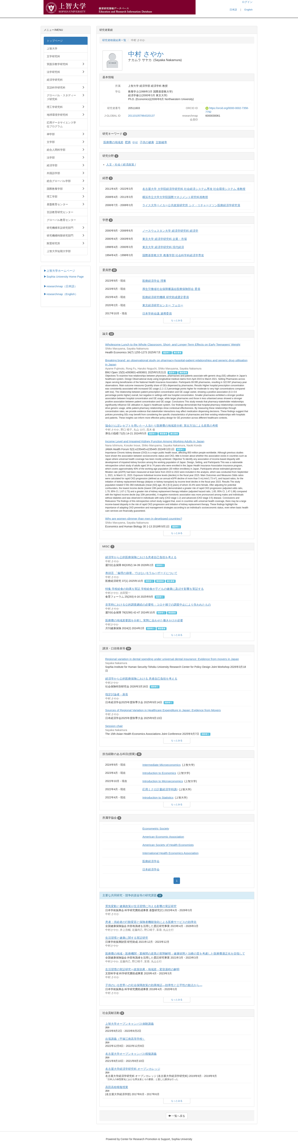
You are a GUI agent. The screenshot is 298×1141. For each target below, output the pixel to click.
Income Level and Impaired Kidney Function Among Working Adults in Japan (154, 441)
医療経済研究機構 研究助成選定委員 (165, 297)
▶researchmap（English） (61, 294)
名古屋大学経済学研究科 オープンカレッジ (132, 1068)
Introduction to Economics (159, 773)
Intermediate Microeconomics (161, 764)
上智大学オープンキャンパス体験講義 (129, 1023)
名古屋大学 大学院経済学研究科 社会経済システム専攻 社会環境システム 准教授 (193, 188)
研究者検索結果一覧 (114, 40)
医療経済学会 (150, 861)
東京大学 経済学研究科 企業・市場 (164, 238)
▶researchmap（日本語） (60, 286)
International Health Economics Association (170, 853)
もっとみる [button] (176, 320)
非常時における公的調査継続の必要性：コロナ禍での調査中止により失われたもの (158, 604)
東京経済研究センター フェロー (162, 305)
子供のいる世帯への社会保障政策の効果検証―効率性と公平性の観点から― (153, 985)
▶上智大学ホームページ (59, 270)
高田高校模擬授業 (116, 1087)
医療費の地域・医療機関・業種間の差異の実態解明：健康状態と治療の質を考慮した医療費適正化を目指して (175, 953)
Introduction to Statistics (157, 797)
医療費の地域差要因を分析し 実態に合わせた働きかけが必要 (144, 620)
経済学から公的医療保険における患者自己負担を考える (141, 557)
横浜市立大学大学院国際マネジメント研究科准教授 (175, 197)
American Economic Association (163, 836)
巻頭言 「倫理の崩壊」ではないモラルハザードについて (141, 573)
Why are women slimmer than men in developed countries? (143, 518)
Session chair (114, 726)
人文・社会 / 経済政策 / (121, 164)
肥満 (128, 142)
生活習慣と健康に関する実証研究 (126, 937)
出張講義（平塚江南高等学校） (125, 1038)
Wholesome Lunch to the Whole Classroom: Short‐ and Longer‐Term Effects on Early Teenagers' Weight (172, 344)
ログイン (247, 1)
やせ (135, 142)
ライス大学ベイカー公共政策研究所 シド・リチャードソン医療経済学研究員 (191, 205)
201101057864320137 (141, 115)
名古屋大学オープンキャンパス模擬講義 (131, 1053)
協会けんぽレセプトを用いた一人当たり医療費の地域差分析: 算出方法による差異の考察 (161, 425)
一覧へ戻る (176, 1115)
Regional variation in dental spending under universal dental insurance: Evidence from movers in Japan (172, 659)
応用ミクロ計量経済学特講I (159, 789)
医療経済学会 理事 (154, 280)
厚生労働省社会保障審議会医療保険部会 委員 (171, 289)
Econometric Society (155, 828)
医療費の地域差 (113, 142)
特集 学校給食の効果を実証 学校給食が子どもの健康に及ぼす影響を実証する (154, 588)
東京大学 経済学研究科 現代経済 (163, 247)
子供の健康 (147, 142)
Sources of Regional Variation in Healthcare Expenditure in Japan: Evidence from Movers (163, 710)
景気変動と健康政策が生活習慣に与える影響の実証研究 (141, 906)
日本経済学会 (150, 869)
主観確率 (161, 142)
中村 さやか (146, 54)
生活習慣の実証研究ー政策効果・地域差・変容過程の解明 (142, 969)
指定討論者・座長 (116, 694)
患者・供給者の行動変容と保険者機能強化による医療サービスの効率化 (151, 922)
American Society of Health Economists (167, 844)
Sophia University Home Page (65, 276)
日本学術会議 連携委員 (157, 313)
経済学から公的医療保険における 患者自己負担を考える (141, 678)
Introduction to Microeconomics (162, 781)
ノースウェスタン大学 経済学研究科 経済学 (170, 230)
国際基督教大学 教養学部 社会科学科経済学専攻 (173, 255)
